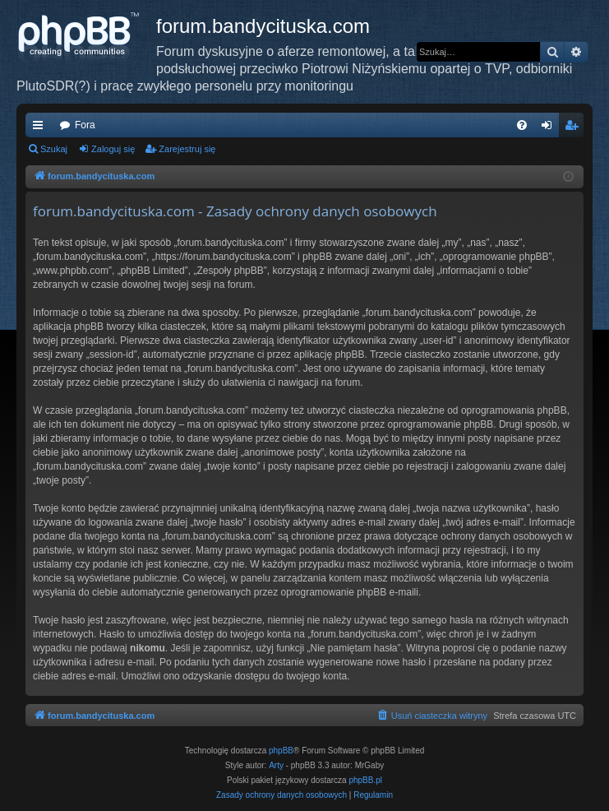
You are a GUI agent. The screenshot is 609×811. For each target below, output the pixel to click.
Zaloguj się (113, 149)
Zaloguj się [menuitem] (550, 128)
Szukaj (53, 149)
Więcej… (41, 128)
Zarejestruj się (187, 149)
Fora (85, 125)
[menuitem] (522, 125)
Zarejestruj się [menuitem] (574, 128)
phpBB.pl (365, 780)
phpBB (281, 750)
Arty (276, 765)
